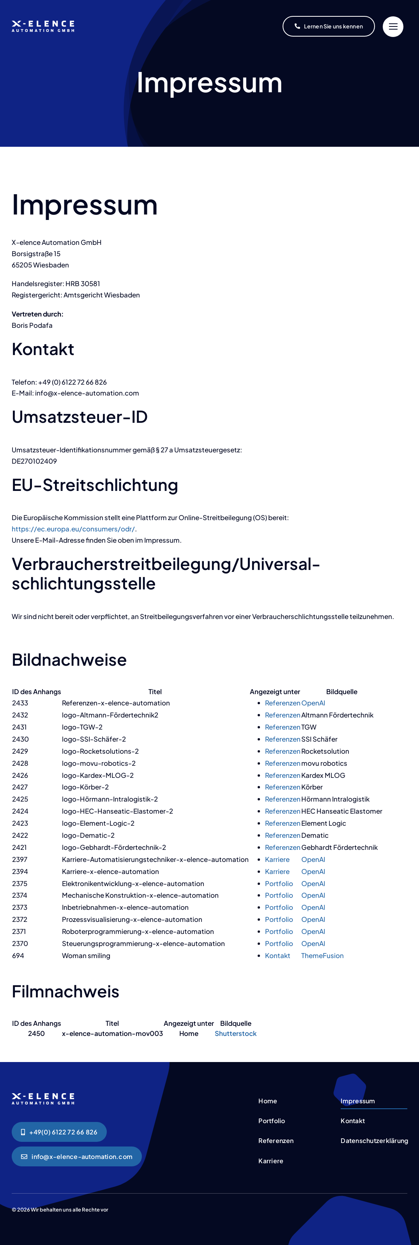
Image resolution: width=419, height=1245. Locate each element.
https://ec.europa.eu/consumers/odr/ (73, 528)
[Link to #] (393, 26)
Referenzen (283, 702)
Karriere (277, 859)
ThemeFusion (322, 955)
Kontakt (277, 955)
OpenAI (313, 702)
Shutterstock (236, 1033)
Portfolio (279, 883)
